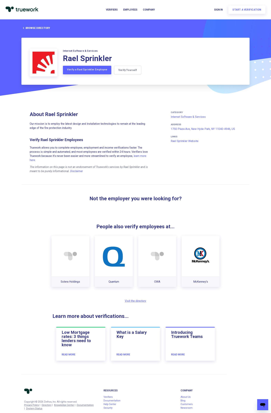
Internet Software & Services (188, 116)
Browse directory (35, 28)
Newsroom (187, 407)
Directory (47, 405)
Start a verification (246, 9)
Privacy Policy (31, 405)
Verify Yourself (127, 70)
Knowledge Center (64, 405)
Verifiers (112, 9)
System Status (34, 408)
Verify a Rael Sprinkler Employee (87, 69)
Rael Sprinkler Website (184, 141)
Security (108, 407)
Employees (130, 9)
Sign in (218, 9)
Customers (187, 404)
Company (149, 9)
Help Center (110, 404)
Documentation (85, 405)
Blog (183, 400)
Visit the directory (135, 300)
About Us (186, 397)
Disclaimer (76, 171)
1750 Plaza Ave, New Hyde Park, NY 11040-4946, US (203, 129)
